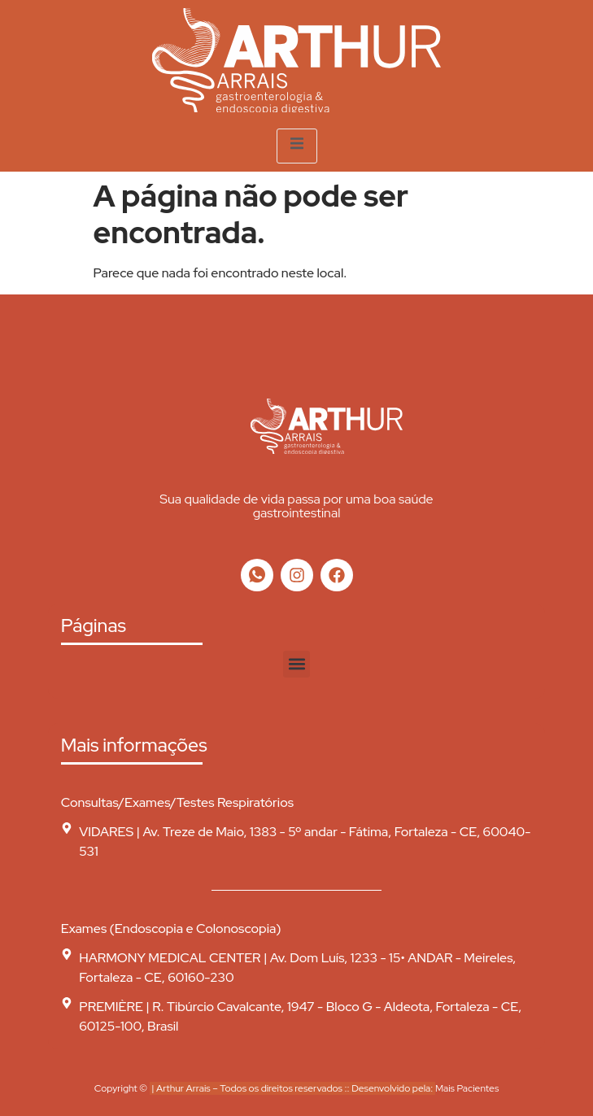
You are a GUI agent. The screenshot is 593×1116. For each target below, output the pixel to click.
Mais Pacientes (467, 1088)
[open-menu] (297, 146)
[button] (296, 664)
